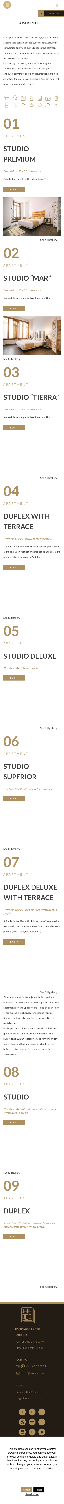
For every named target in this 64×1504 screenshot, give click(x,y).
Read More (32, 1494)
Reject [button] (38, 1489)
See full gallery (48, 239)
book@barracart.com (31, 1373)
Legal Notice (23, 1398)
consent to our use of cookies (36, 1468)
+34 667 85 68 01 (31, 1366)
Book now (54, 13)
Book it (14, 189)
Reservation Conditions (30, 1392)
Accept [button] (26, 1489)
